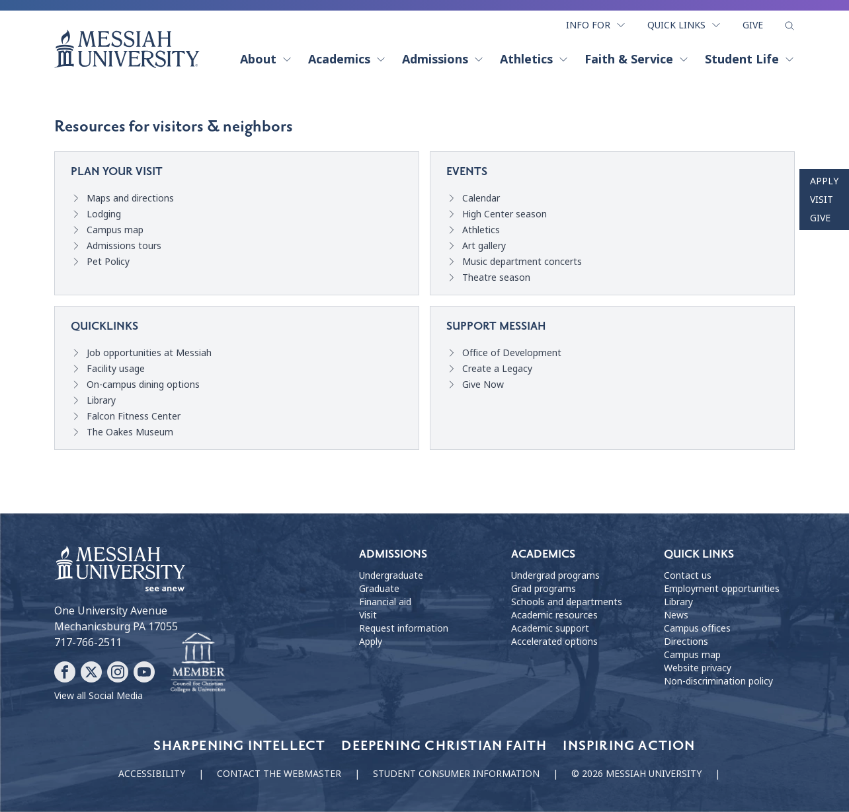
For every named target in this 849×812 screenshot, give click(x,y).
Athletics (534, 59)
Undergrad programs (555, 575)
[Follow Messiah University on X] (91, 672)
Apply (824, 181)
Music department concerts (522, 261)
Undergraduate (391, 575)
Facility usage (116, 368)
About (266, 59)
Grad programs (543, 588)
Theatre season (496, 277)
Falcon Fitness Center (134, 416)
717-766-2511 (88, 642)
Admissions (443, 59)
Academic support (550, 628)
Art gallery (484, 245)
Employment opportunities (722, 588)
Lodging (104, 214)
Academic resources (554, 615)
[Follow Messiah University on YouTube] (144, 672)
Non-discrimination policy (718, 681)
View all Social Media (98, 695)
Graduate (379, 588)
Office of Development (511, 352)
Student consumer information (456, 773)
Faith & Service (637, 59)
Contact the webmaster (279, 773)
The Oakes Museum (130, 432)
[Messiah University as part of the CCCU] (198, 663)
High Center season (504, 214)
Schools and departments (566, 602)
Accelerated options (554, 641)
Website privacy (697, 668)
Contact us (687, 575)
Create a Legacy (497, 368)
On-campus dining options (143, 384)
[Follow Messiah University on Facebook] (64, 672)
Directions (686, 641)
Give (753, 25)
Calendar (481, 198)
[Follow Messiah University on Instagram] (117, 672)
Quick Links (684, 25)
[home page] (127, 49)
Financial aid (385, 602)
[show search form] (789, 25)
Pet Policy (108, 261)
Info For (596, 25)
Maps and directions (130, 198)
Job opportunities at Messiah (149, 352)
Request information (403, 628)
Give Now (483, 384)
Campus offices (697, 628)
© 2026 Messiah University (636, 773)
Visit (821, 199)
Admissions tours (124, 245)
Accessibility (151, 773)
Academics (347, 59)
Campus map (115, 230)
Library (101, 400)
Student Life (750, 59)
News (676, 615)
